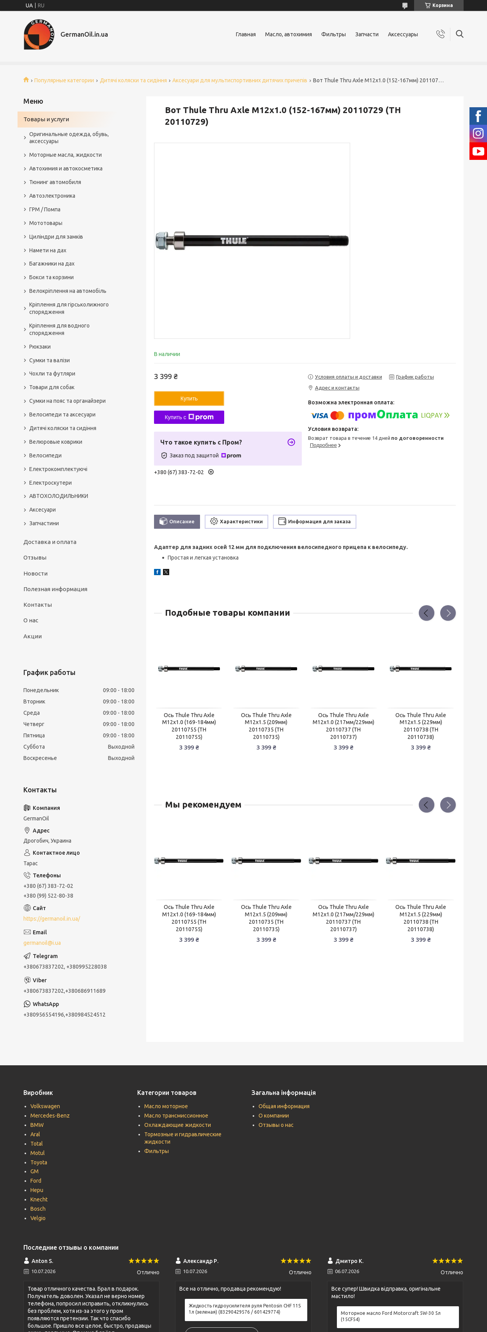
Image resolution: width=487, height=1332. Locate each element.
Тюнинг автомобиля (55, 182)
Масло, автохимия (288, 34)
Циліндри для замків (56, 237)
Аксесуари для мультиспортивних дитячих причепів (239, 80)
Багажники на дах (51, 263)
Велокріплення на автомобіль (67, 291)
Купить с (189, 417)
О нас (30, 620)
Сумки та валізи (49, 360)
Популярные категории (64, 80)
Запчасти (367, 34)
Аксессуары (403, 34)
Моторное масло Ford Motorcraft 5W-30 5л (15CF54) (391, 1316)
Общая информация (284, 1106)
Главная (246, 34)
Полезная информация (55, 589)
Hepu (36, 1190)
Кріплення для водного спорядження (59, 329)
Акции (32, 636)
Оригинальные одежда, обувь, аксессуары (69, 138)
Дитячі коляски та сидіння (133, 80)
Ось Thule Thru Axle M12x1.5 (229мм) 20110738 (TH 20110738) (420, 726)
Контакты (37, 604)
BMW (37, 1125)
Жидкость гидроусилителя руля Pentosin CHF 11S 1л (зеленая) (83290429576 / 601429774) (245, 1308)
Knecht (39, 1199)
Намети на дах (47, 250)
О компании (274, 1115)
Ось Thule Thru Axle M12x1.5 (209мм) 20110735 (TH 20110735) (266, 726)
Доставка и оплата (49, 541)
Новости (35, 573)
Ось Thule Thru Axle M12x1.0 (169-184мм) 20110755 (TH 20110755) (189, 726)
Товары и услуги (46, 119)
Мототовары (45, 223)
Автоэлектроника (52, 196)
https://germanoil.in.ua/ (51, 919)
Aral (35, 1134)
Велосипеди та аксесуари (62, 414)
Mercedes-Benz (50, 1115)
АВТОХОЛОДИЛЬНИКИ (58, 496)
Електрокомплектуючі (58, 469)
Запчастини (44, 523)
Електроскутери (50, 483)
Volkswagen (45, 1106)
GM (34, 1171)
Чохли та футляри (52, 373)
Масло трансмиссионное (176, 1115)
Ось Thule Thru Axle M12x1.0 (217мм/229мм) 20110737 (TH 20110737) (343, 726)
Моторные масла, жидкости (65, 155)
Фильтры (333, 34)
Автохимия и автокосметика (66, 168)
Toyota (38, 1162)
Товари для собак (51, 387)
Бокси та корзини (51, 277)
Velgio (38, 1218)
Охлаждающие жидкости (177, 1125)
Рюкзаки (40, 347)
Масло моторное (166, 1106)
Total (36, 1144)
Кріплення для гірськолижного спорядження (69, 308)
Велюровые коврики (55, 442)
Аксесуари (42, 510)
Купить (189, 398)
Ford (35, 1181)
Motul (37, 1153)
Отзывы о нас (276, 1125)
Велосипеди (45, 455)
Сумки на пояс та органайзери (67, 401)
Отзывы (34, 557)
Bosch (38, 1209)
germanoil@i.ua (42, 943)
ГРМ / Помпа (44, 209)
